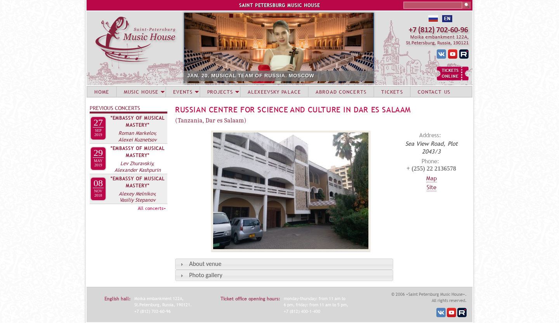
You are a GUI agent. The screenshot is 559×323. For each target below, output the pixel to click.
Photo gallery (205, 275)
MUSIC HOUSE (141, 91)
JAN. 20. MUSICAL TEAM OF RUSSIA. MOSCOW (250, 76)
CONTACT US (434, 91)
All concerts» (152, 208)
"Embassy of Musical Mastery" (138, 122)
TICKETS (392, 91)
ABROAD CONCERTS (341, 91)
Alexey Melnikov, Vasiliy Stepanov (137, 197)
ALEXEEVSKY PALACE (274, 91)
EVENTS (183, 91)
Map (431, 178)
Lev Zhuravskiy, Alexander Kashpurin (138, 166)
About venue (205, 263)
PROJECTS (220, 91)
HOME (101, 91)
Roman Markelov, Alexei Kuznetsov (137, 136)
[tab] (284, 264)
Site (431, 187)
